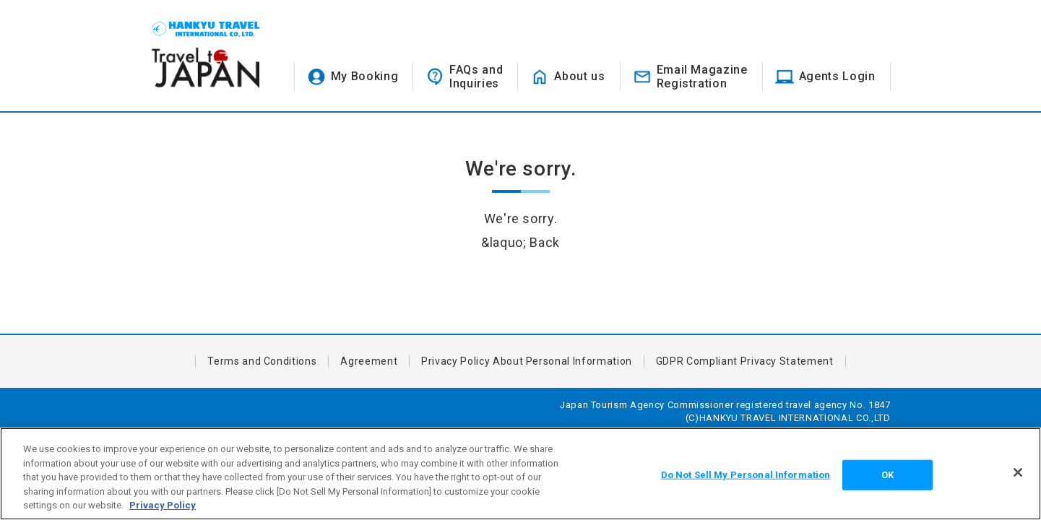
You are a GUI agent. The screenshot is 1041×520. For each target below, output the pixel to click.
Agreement (368, 361)
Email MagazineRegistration (702, 76)
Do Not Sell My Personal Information (746, 474)
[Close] (1018, 472)
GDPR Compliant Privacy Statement (745, 361)
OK (887, 474)
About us (579, 76)
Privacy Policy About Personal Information (526, 361)
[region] (520, 474)
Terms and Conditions (261, 361)
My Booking (365, 76)
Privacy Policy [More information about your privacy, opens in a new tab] (162, 505)
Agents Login (837, 76)
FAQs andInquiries (476, 76)
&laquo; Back (520, 242)
